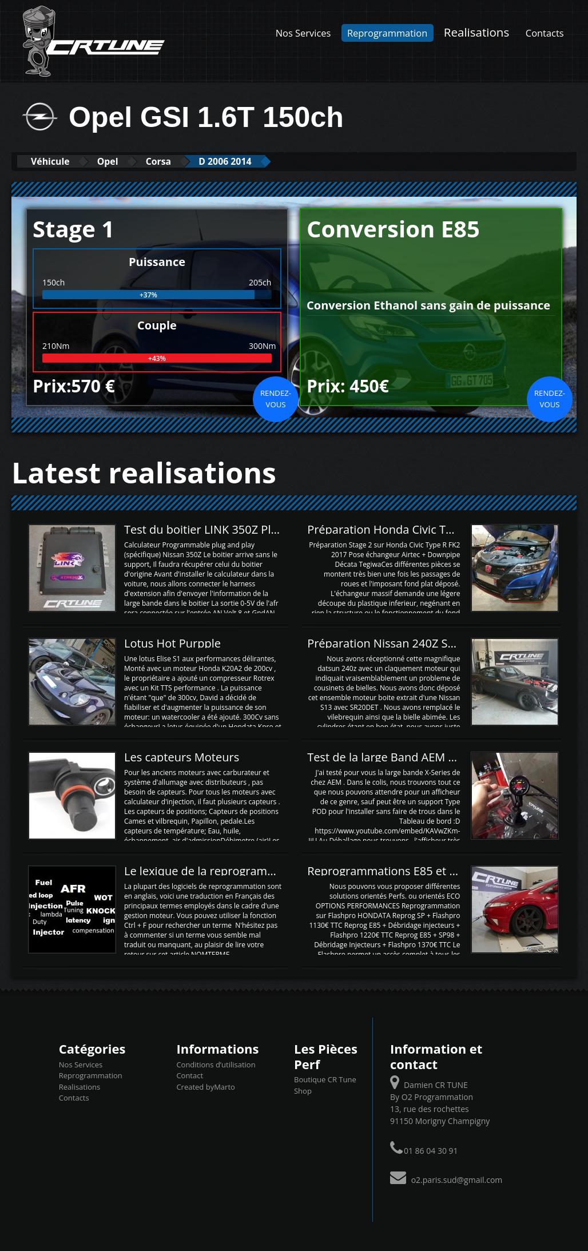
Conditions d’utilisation (215, 1064)
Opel (121, 161)
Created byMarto (205, 1086)
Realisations (476, 32)
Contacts (545, 32)
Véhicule (55, 161)
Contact (189, 1075)
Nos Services (303, 32)
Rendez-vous (275, 398)
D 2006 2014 (257, 161)
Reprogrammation (387, 32)
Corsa (180, 161)
